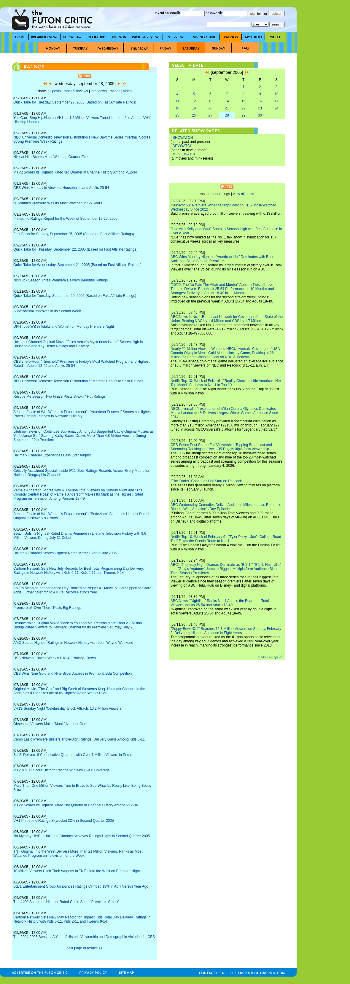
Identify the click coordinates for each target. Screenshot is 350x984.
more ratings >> (270, 657)
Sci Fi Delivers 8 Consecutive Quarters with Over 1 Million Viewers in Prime (72, 755)
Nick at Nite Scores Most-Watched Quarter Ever (51, 157)
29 (243, 115)
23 (260, 108)
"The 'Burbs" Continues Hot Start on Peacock (206, 481)
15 (243, 101)
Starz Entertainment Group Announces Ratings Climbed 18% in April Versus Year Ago (80, 886)
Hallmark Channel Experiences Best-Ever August (52, 455)
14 (227, 101)
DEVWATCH (182, 146)
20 (210, 108)
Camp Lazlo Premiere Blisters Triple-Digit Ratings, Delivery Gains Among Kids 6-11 (79, 739)
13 (210, 101)
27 (210, 115)
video (127, 91)
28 (227, 115)
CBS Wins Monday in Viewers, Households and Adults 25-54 (61, 188)
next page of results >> (84, 948)
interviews (98, 91)
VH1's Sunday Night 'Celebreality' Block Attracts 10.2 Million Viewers (67, 708)
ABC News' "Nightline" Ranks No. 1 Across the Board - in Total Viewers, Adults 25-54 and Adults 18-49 (220, 603)
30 (260, 115)
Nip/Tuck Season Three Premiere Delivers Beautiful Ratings (60, 280)
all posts (54, 91)
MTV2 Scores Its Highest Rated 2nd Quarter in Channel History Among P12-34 (75, 805)
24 (276, 108)
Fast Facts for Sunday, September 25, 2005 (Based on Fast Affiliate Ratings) (73, 234)
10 (276, 94)
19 (194, 108)
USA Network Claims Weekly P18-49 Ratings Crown (54, 658)
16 (260, 101)
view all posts (243, 194)
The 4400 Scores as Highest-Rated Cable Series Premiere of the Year (68, 902)
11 (177, 101)
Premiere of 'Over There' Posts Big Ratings (47, 608)
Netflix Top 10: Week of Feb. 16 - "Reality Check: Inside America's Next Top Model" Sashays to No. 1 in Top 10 (227, 383)
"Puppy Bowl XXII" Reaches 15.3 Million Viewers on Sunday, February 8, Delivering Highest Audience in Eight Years (226, 631)
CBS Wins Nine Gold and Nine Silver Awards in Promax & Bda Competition (72, 673)
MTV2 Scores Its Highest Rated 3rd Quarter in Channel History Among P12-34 (75, 172)
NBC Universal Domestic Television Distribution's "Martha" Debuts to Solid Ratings (78, 381)
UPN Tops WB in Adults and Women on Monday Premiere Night (63, 326)
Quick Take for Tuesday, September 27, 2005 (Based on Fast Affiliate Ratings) (74, 102)
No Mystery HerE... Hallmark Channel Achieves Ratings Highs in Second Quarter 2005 (81, 836)
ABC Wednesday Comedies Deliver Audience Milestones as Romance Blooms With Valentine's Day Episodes (226, 507)
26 (194, 115)
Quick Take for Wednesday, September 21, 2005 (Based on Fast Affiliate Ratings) (77, 265)
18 (177, 108)
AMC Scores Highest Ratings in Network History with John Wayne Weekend (73, 643)
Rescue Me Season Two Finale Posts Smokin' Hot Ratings (59, 396)
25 (177, 115)
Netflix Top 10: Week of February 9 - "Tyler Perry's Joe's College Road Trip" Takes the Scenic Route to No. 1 (226, 539)
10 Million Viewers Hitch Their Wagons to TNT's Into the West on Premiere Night (76, 871)
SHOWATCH (183, 138)
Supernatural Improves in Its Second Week (47, 311)
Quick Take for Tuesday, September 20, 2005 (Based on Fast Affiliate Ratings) (74, 296)
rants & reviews (76, 91)
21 (227, 108)
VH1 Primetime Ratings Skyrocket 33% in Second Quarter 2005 (63, 821)
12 (194, 101)
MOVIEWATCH (185, 154)
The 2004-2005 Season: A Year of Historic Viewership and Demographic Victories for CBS (84, 937)
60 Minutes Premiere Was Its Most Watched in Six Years (57, 203)
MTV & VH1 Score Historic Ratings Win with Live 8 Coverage (61, 770)
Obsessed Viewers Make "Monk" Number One (49, 724)
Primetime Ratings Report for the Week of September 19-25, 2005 (65, 218)
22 (243, 108)
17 (276, 101)
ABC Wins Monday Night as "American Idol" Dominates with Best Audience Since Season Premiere (222, 259)
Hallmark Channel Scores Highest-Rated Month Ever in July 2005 (65, 553)
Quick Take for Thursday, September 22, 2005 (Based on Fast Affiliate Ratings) (75, 249)
